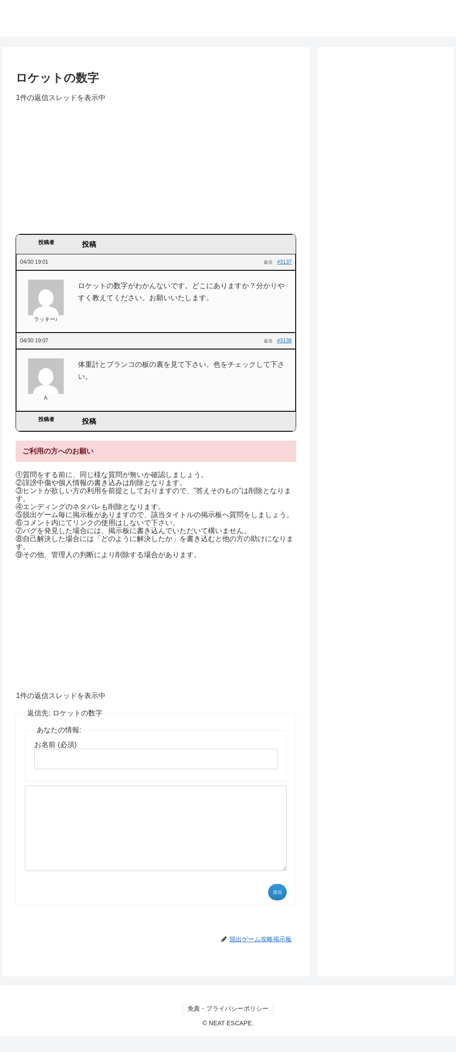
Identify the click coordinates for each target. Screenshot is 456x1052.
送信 (277, 908)
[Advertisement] (156, 171)
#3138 (284, 340)
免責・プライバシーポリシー (228, 1024)
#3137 (284, 262)
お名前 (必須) (55, 744)
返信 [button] (268, 262)
